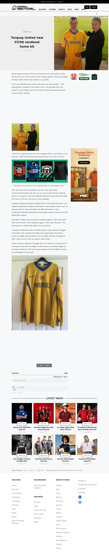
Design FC (60, 1)
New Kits (22, 423)
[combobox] (96, 13)
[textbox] (39, 380)
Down (15, 392)
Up (12, 392)
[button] (40, 522)
